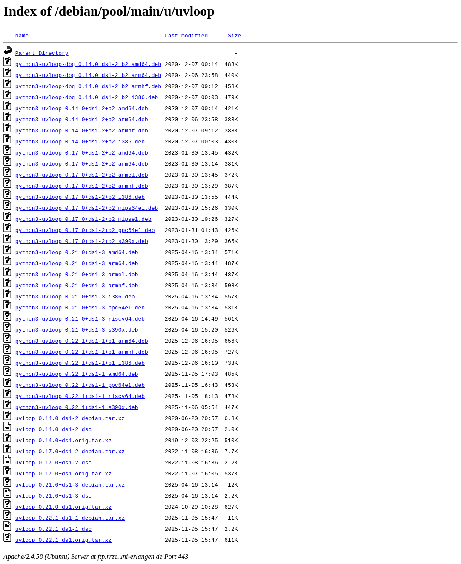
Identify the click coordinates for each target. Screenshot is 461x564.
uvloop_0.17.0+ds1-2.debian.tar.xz (70, 451)
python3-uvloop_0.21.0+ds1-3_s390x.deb (76, 329)
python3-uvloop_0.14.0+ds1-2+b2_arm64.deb (81, 119)
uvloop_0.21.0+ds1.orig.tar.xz (63, 506)
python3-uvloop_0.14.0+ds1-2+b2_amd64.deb (81, 108)
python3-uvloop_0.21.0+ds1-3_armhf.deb (76, 285)
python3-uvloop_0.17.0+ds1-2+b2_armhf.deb (81, 185)
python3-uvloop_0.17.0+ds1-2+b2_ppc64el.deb (85, 230)
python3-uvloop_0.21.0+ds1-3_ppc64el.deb (80, 307)
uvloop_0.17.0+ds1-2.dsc (53, 462)
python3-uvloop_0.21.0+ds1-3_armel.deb (76, 274)
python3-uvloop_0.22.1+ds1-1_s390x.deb (76, 407)
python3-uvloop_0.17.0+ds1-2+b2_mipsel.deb (83, 219)
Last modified (186, 35)
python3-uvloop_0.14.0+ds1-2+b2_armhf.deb (81, 130)
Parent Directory (42, 53)
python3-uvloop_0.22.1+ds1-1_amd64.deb (76, 374)
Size (234, 35)
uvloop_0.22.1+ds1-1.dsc (53, 529)
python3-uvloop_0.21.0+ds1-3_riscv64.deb (80, 318)
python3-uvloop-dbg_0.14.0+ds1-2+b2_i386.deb (86, 97)
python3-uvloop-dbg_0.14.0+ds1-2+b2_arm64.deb (88, 75)
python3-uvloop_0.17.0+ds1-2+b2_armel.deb (81, 174)
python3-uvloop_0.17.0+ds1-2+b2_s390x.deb (81, 241)
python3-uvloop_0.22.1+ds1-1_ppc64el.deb (80, 385)
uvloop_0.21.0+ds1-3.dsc (53, 495)
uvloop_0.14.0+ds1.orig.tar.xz (63, 440)
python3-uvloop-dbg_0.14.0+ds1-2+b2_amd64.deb (88, 64)
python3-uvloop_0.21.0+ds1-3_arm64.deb (76, 263)
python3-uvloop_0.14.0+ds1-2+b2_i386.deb (80, 141)
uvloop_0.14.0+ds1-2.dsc (53, 429)
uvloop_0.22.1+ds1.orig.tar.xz (63, 540)
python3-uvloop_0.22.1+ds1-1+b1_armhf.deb (81, 351)
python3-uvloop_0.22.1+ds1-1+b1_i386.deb (80, 362)
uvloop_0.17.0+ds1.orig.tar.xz (63, 473)
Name (22, 35)
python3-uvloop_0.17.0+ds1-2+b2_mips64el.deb (86, 208)
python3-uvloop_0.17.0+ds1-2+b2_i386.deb (80, 196)
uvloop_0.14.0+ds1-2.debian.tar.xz (70, 418)
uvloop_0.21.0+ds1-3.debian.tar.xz (70, 484)
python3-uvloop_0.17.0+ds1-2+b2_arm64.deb (81, 163)
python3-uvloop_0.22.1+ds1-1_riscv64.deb (80, 396)
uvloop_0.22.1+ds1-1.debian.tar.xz (70, 517)
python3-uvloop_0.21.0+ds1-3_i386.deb (75, 296)
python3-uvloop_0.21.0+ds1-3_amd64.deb (76, 252)
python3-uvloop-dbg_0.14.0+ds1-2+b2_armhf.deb (88, 86)
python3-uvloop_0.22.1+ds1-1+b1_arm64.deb (81, 340)
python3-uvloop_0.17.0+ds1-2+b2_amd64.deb (81, 152)
